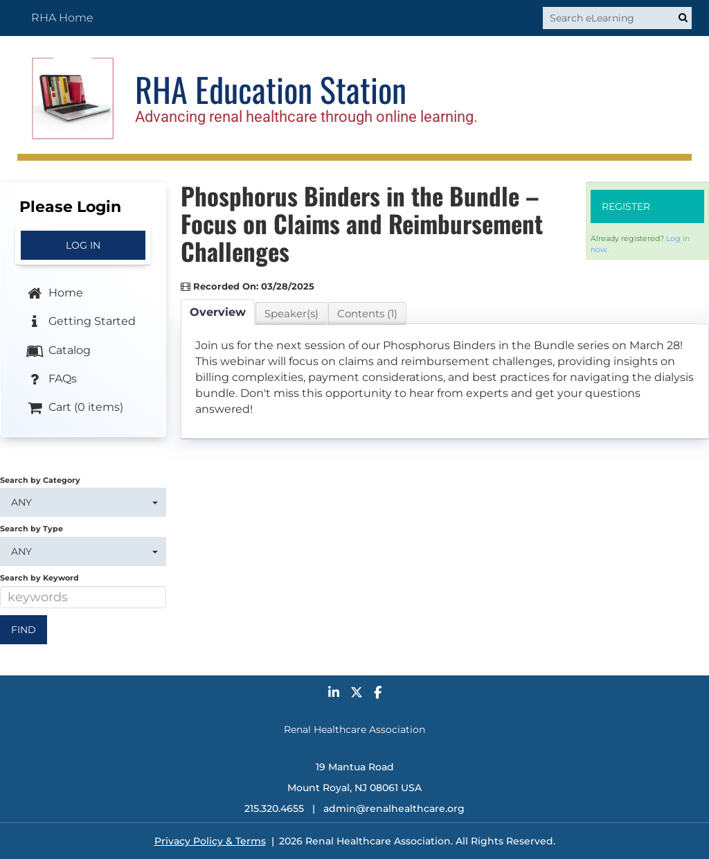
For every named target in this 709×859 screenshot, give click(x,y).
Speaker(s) (291, 313)
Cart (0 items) (74, 408)
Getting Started (80, 322)
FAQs (51, 379)
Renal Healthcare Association (354, 729)
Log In (83, 245)
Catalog (58, 350)
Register (626, 206)
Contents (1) (367, 313)
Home (54, 293)
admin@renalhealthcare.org (394, 808)
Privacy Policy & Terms (210, 841)
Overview (218, 312)
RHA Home (62, 17)
